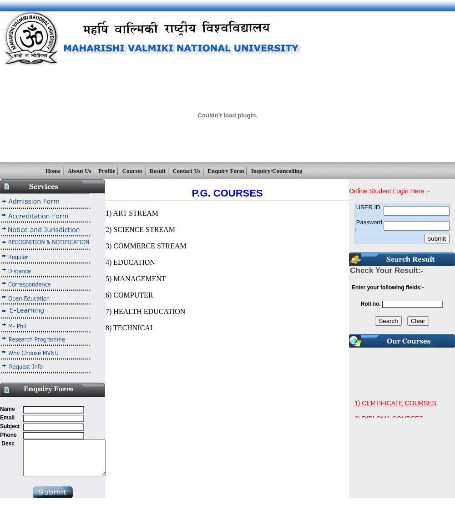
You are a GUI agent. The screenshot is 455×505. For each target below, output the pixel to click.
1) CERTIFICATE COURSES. (396, 408)
